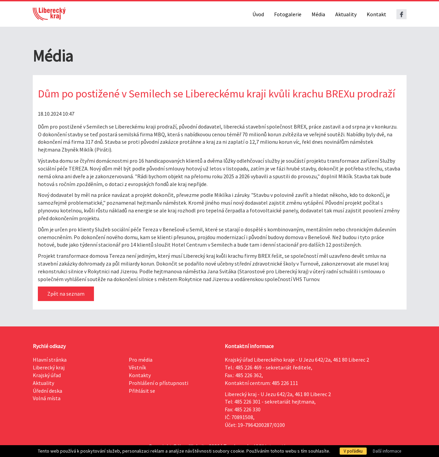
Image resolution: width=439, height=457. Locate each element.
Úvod (258, 14)
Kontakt (376, 14)
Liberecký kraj (49, 367)
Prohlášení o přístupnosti (158, 383)
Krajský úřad (47, 375)
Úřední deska (47, 390)
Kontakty (140, 375)
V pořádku (353, 451)
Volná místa (46, 398)
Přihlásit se (142, 390)
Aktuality (346, 14)
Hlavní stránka (50, 359)
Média (318, 14)
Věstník (137, 367)
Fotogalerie (287, 14)
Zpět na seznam (65, 293)
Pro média (140, 359)
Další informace (387, 451)
